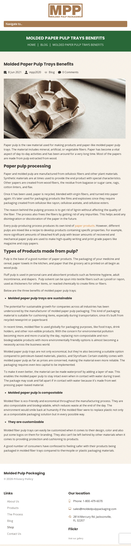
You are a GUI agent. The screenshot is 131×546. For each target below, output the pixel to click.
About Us (13, 503)
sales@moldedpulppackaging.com (94, 510)
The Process (15, 516)
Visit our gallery (75, 540)
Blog (44, 45)
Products (13, 509)
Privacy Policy (23, 481)
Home (31, 45)
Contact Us (14, 535)
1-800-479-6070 (93, 503)
